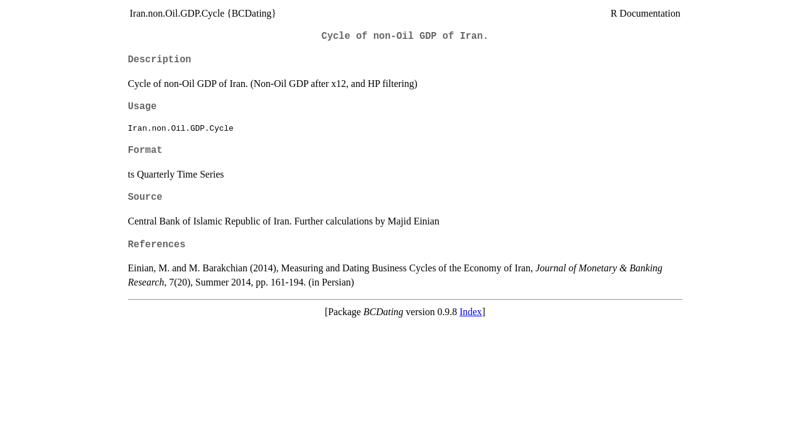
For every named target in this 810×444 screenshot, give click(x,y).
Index (471, 311)
